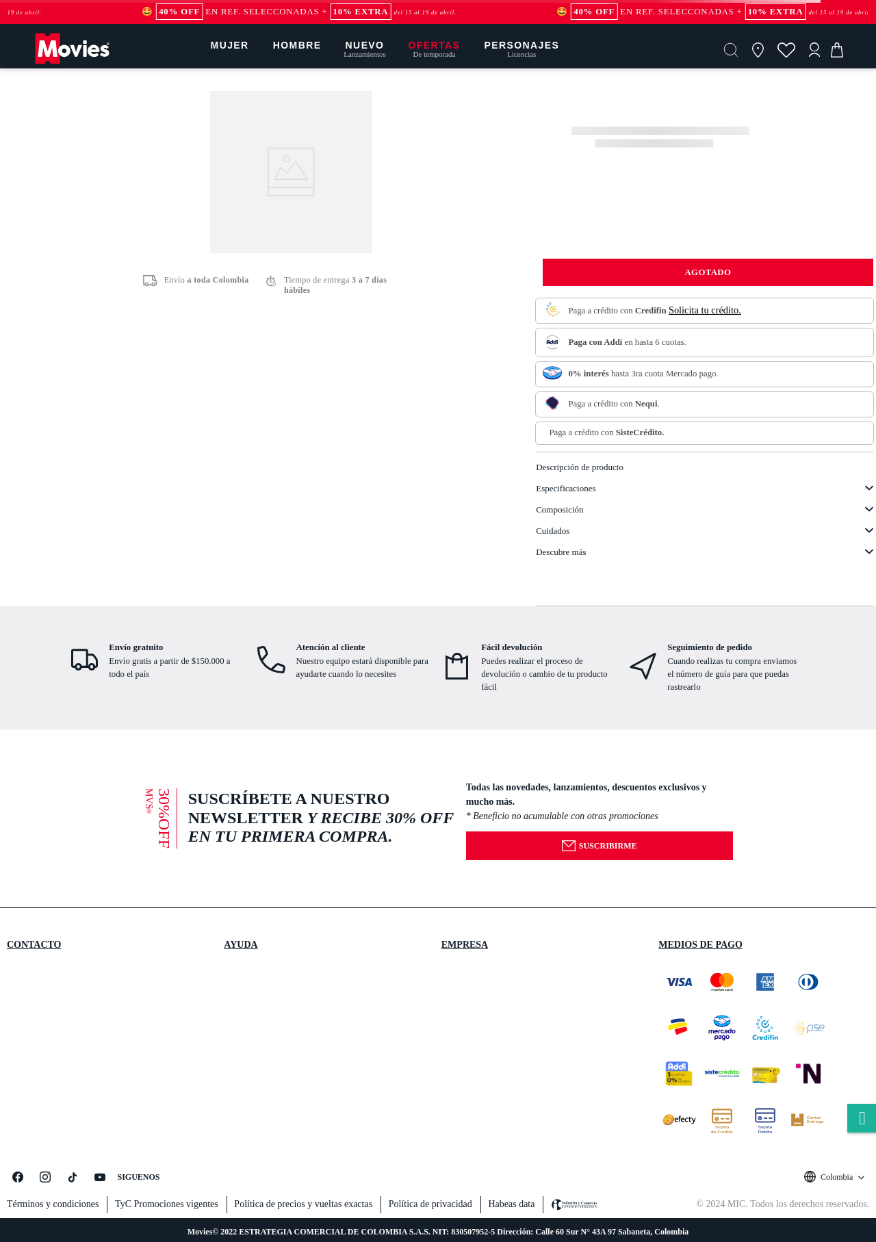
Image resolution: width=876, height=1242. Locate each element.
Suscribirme (599, 845)
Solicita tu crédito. (705, 310)
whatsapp (861, 1119)
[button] (730, 49)
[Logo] (72, 63)
